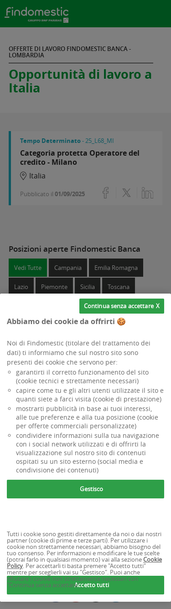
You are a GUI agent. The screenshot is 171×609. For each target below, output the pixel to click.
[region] (85, 448)
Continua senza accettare (119, 306)
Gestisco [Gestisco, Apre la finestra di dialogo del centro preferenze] (91, 489)
